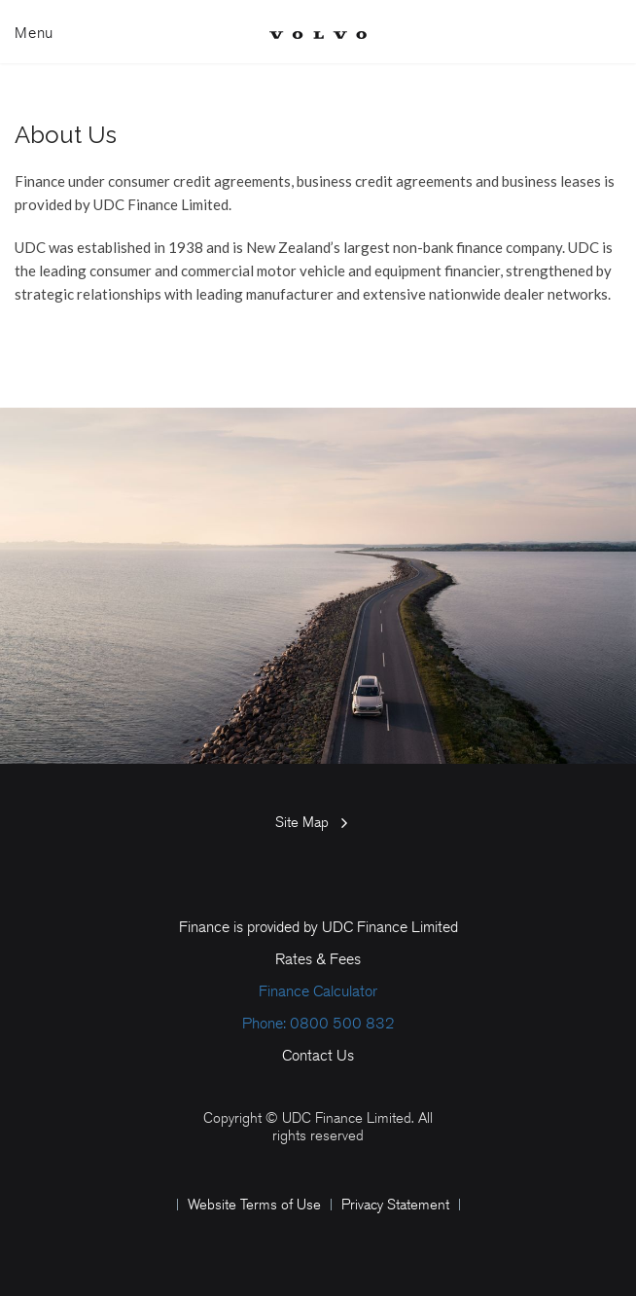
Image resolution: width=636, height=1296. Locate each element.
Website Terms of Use (254, 1204)
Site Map (302, 822)
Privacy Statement (395, 1204)
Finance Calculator (318, 991)
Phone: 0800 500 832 (318, 1023)
